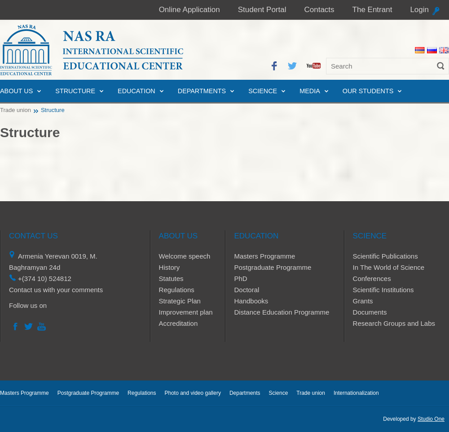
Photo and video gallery (192, 393)
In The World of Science (389, 267)
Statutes (171, 278)
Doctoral (246, 290)
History (169, 267)
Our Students (368, 91)
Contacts (319, 9)
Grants (363, 301)
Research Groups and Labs (394, 323)
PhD (240, 278)
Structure (75, 91)
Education (136, 91)
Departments (202, 91)
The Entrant (372, 9)
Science (262, 91)
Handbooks (251, 301)
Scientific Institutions (383, 290)
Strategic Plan (180, 301)
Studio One (431, 419)
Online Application (189, 9)
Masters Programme (264, 256)
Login (419, 9)
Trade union (15, 110)
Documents (370, 312)
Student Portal (262, 9)
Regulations (176, 290)
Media (309, 91)
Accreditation (178, 323)
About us (16, 91)
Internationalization (356, 393)
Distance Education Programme (281, 312)
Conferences (372, 278)
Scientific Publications (385, 256)
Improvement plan (186, 312)
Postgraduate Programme (272, 267)
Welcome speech (185, 256)
